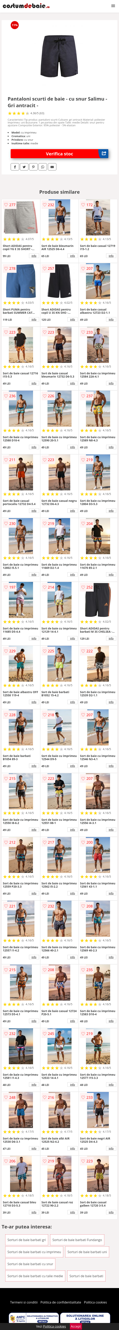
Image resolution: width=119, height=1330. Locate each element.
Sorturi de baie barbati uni (87, 1252)
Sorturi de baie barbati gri (26, 1240)
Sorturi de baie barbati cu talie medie (35, 1276)
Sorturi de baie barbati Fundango (77, 1240)
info (34, 256)
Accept (76, 1326)
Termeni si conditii (24, 1302)
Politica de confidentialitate (60, 1302)
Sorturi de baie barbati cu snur (30, 1264)
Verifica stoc (77, 153)
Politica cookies (95, 1302)
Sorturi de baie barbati (86, 1276)
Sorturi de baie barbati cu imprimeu (34, 1252)
